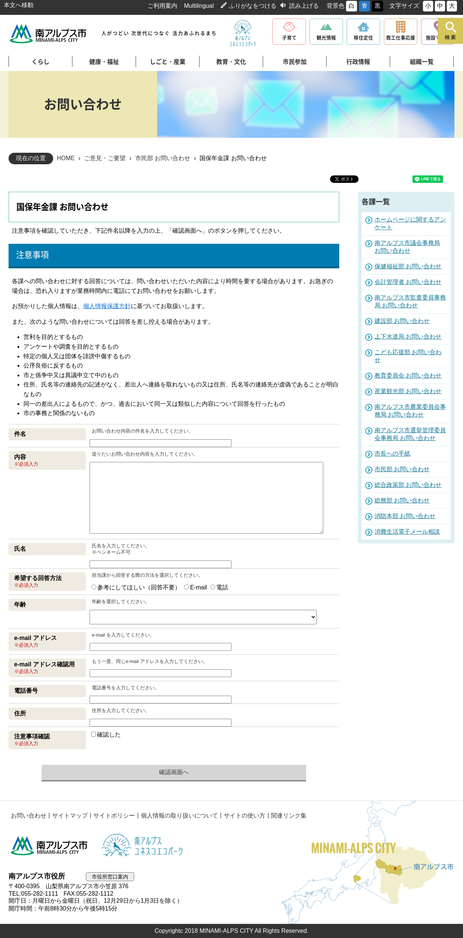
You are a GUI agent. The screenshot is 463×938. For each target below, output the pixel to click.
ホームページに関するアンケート (410, 223)
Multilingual (199, 6)
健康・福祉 (104, 62)
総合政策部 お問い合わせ (408, 485)
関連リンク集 (286, 815)
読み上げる (304, 6)
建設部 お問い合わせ (402, 321)
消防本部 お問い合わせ (405, 516)
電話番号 (26, 691)
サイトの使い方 (242, 815)
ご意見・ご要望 (105, 158)
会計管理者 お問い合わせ (408, 282)
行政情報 (358, 62)
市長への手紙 (392, 453)
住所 (20, 713)
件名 (20, 434)
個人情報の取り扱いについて (177, 815)
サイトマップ (69, 815)
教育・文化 (231, 62)
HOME (66, 158)
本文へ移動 (18, 5)
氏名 (20, 549)
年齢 (20, 604)
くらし (40, 62)
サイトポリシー (113, 815)
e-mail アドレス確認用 (44, 664)
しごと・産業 (167, 62)
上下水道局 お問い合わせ (408, 336)
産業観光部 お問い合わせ (408, 391)
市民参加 (295, 62)
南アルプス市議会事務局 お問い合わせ (407, 247)
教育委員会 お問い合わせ (408, 375)
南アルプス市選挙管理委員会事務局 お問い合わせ (410, 434)
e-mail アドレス (35, 638)
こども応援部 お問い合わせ (408, 356)
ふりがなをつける (252, 6)
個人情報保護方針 (107, 306)
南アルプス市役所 (49, 845)
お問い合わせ (28, 815)
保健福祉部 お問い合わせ (408, 266)
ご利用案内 (162, 6)
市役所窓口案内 (111, 876)
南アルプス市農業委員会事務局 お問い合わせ (410, 411)
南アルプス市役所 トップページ (48, 33)
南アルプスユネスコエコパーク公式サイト (243, 33)
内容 (20, 457)
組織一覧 (422, 62)
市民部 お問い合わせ (162, 158)
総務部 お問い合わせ (402, 500)
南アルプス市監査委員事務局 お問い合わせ (410, 301)
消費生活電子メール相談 (407, 531)
